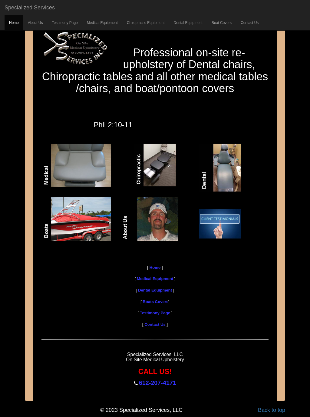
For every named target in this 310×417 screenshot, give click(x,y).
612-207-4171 (157, 382)
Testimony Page (65, 23)
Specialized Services (30, 8)
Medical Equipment (102, 23)
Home (14, 23)
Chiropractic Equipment (146, 23)
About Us (35, 23)
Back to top (271, 410)
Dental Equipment (188, 23)
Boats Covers (155, 301)
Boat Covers (222, 23)
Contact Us (250, 23)
